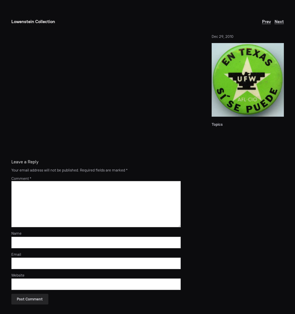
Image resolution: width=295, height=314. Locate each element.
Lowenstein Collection (33, 21)
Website (18, 275)
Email (16, 254)
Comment (21, 178)
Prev (266, 21)
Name (16, 233)
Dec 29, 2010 (222, 36)
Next (279, 21)
